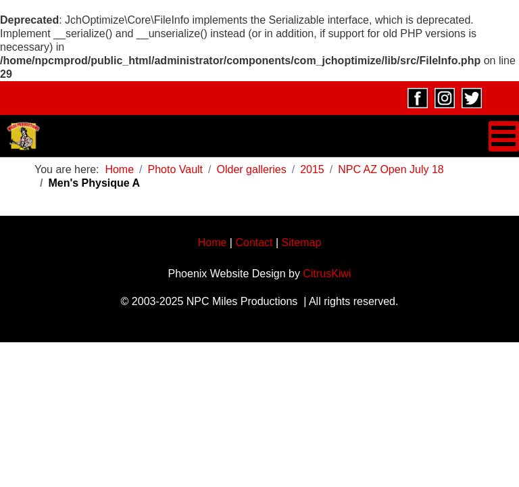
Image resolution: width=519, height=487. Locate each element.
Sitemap (302, 242)
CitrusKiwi (327, 273)
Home (212, 242)
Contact (253, 242)
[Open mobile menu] (504, 136)
